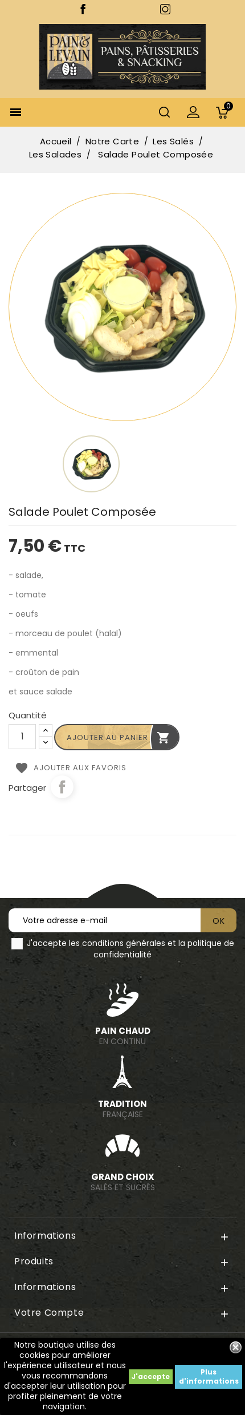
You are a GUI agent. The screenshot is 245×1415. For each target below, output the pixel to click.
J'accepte (151, 1376)
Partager (62, 786)
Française (122, 1109)
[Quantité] (22, 736)
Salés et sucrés (122, 1182)
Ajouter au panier (118, 738)
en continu (122, 1036)
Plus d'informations (209, 1376)
